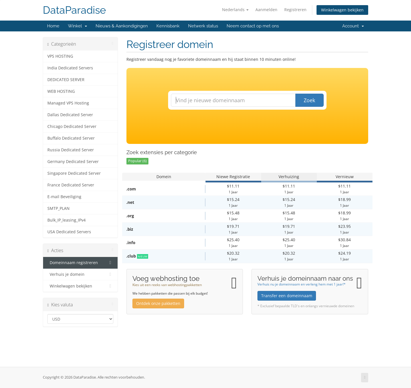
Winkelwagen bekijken (342, 10)
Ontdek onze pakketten (158, 303)
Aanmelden (266, 9)
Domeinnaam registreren (80, 262)
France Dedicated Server (70, 185)
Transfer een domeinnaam (286, 295)
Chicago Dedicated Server (71, 126)
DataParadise (74, 10)
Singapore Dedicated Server (74, 173)
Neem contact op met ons (253, 26)
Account (353, 26)
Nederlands (235, 9)
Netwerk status (203, 26)
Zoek (309, 100)
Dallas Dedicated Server (70, 114)
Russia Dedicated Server (70, 149)
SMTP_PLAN (58, 208)
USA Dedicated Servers (69, 231)
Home (53, 26)
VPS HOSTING (60, 56)
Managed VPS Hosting (68, 103)
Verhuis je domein (80, 274)
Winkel (77, 26)
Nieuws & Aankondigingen (122, 26)
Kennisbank (168, 26)
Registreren (295, 9)
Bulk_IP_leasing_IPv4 (66, 220)
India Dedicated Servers (70, 68)
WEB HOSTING (61, 91)
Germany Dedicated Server (73, 161)
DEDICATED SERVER (65, 79)
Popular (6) (137, 160)
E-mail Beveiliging (64, 196)
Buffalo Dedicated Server (71, 138)
